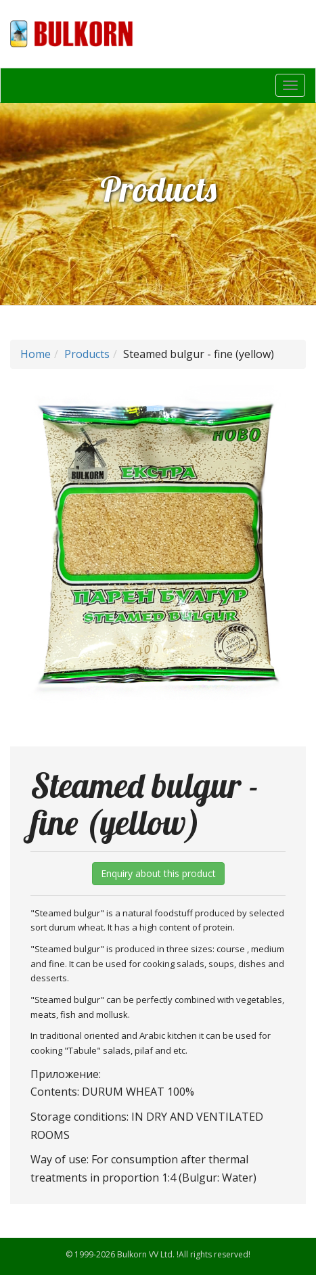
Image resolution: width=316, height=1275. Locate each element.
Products (87, 353)
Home (35, 353)
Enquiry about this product (158, 873)
